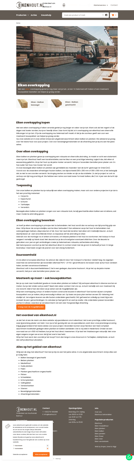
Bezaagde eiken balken (26, 211)
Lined (108, 447)
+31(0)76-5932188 (51, 412)
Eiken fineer (99, 436)
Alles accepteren (41, 454)
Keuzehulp (46, 15)
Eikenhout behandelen (103, 415)
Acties (34, 15)
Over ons (98, 412)
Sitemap (58, 459)
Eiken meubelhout (101, 426)
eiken (27, 89)
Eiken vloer (99, 439)
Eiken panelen (100, 434)
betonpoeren (26, 245)
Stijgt (114, 447)
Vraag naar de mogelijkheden (31, 307)
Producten (21, 15)
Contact (114, 5)
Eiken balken (99, 431)
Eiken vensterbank (101, 441)
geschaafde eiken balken (89, 211)
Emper (103, 447)
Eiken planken (100, 428)
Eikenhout (98, 423)
